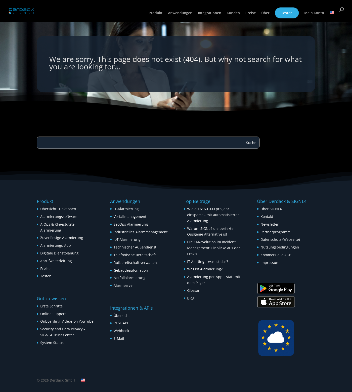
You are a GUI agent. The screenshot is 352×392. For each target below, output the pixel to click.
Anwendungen (180, 13)
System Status (52, 342)
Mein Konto (314, 13)
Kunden (233, 13)
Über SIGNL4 (271, 208)
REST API (121, 323)
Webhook (121, 330)
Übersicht (122, 315)
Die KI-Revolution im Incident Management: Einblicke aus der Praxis (213, 248)
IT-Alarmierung (126, 208)
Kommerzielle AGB (276, 254)
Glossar (193, 290)
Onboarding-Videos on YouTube (66, 321)
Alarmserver (124, 285)
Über (265, 13)
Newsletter (270, 224)
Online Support (53, 313)
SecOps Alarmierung (131, 224)
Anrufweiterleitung (56, 260)
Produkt (156, 13)
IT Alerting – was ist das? (207, 261)
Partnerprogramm (276, 232)
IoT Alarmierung (127, 239)
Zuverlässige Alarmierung (61, 237)
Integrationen (209, 13)
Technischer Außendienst (135, 247)
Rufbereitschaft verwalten (135, 262)
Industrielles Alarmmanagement (141, 232)
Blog (190, 298)
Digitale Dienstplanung (59, 253)
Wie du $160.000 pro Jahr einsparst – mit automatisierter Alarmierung (213, 214)
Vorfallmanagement (130, 216)
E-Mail (119, 338)
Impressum (270, 262)
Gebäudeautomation (131, 270)
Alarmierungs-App (55, 245)
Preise (250, 13)
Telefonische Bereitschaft (135, 254)
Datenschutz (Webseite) (280, 239)
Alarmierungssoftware (58, 216)
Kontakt (267, 216)
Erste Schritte (51, 306)
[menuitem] (332, 16)
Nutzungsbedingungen (280, 247)
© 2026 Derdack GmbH (56, 380)
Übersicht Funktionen (58, 208)
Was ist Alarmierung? (204, 269)
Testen (287, 12)
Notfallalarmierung (129, 277)
